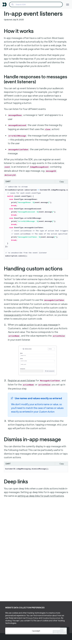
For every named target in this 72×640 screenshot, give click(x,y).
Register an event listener (21, 380)
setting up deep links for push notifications (41, 495)
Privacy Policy (32, 618)
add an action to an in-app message (38, 324)
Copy (61, 181)
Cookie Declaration (51, 618)
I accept (36, 631)
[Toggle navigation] (67, 4)
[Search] (36, 4)
